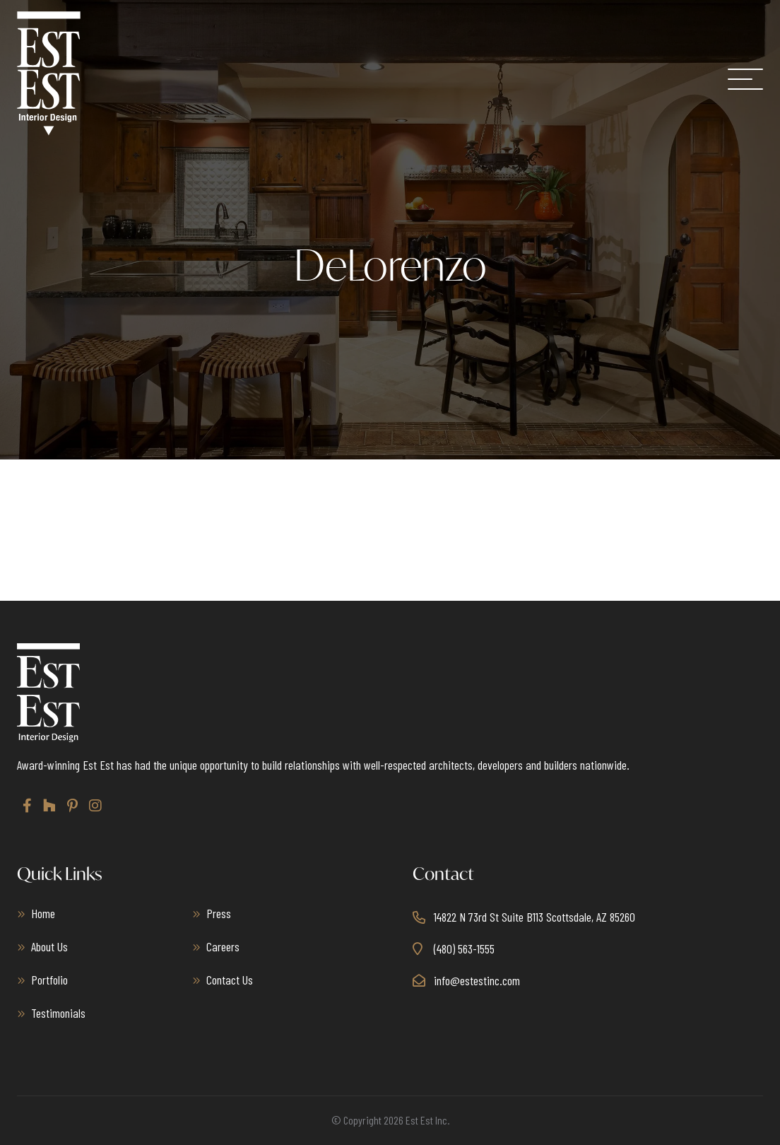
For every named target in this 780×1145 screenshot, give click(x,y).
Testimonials (58, 1013)
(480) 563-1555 (464, 948)
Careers (223, 946)
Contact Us (229, 979)
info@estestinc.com (477, 980)
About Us (49, 946)
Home (43, 913)
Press (218, 913)
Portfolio (49, 979)
